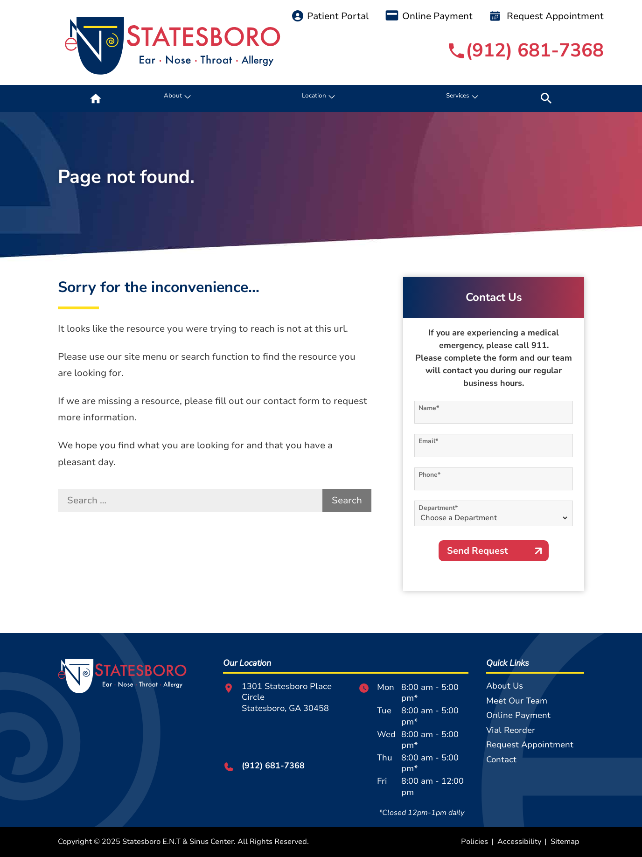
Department (438, 507)
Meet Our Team (516, 700)
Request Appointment (546, 16)
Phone (429, 474)
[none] (176, 98)
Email (428, 441)
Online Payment (429, 16)
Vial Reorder (510, 730)
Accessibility (519, 841)
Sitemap (565, 841)
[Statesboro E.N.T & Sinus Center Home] (172, 46)
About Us (504, 685)
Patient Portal (330, 16)
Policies (474, 841)
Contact (501, 759)
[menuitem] (95, 98)
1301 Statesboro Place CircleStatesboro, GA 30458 (277, 697)
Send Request (477, 550)
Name (429, 408)
